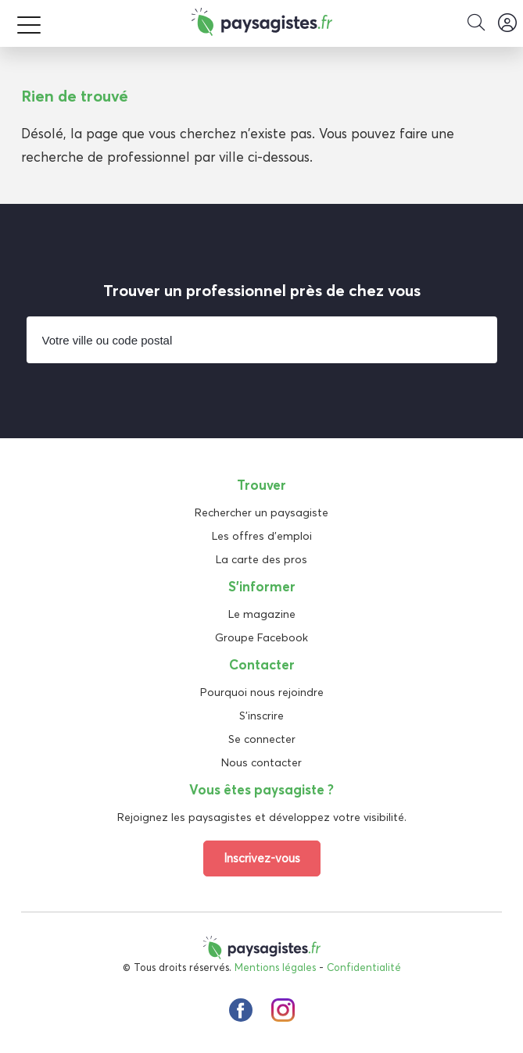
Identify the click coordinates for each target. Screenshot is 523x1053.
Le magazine (262, 614)
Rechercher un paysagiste (261, 512)
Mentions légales (275, 967)
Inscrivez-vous (262, 858)
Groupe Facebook (261, 637)
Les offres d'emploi (262, 536)
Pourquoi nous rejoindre (262, 692)
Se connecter (262, 739)
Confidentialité (364, 967)
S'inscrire (261, 716)
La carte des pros (261, 559)
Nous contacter (261, 762)
